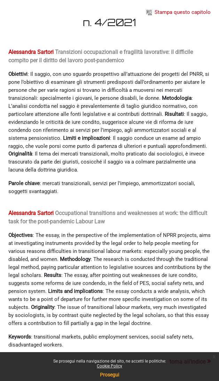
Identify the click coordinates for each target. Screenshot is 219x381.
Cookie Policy (109, 366)
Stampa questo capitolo (178, 12)
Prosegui (109, 375)
